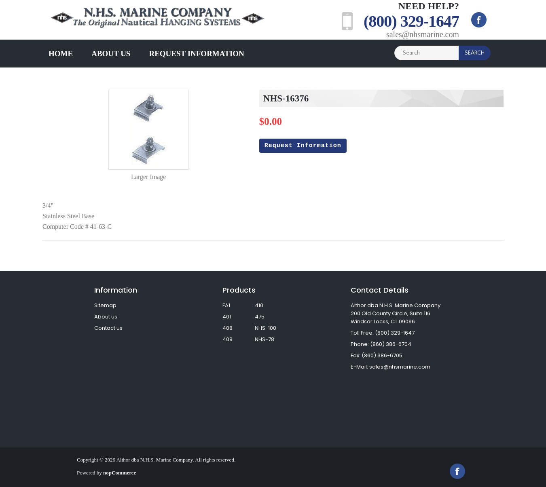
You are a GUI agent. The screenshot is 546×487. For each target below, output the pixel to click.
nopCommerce (119, 473)
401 (226, 316)
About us (110, 53)
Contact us (108, 328)
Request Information (196, 53)
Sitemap (105, 305)
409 (227, 339)
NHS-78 (264, 339)
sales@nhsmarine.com (422, 34)
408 (227, 328)
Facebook (479, 19)
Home (61, 53)
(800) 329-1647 (411, 21)
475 (260, 316)
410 (259, 305)
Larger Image (148, 176)
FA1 (226, 305)
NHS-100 (265, 328)
